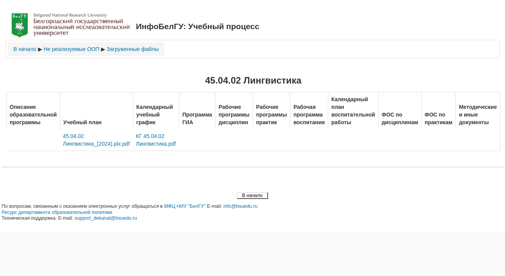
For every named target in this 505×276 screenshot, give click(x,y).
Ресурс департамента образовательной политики (57, 212)
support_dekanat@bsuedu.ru (106, 218)
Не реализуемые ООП (71, 49)
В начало (24, 49)
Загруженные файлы (132, 49)
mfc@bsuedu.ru (241, 206)
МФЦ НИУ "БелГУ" (184, 206)
